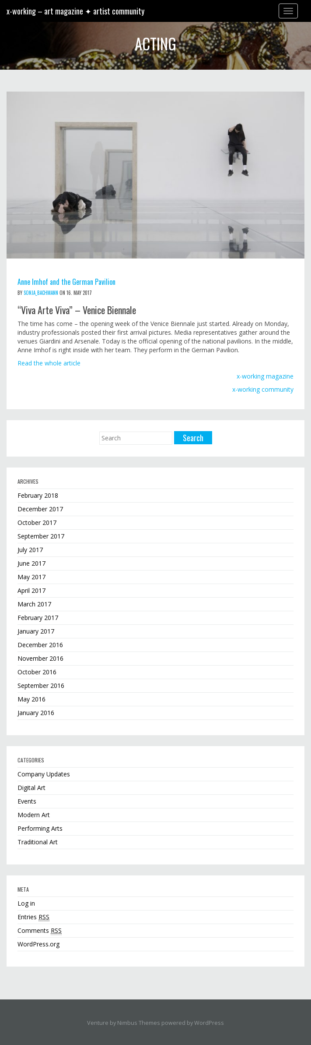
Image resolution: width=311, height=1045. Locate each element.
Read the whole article (48, 363)
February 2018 (37, 495)
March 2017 (34, 604)
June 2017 (31, 563)
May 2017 (31, 577)
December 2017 (40, 509)
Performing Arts (40, 828)
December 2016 (40, 645)
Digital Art (31, 787)
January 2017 (35, 631)
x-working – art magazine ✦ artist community (75, 11)
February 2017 (37, 617)
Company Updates (43, 774)
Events (26, 801)
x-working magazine (265, 376)
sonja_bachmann (41, 292)
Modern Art (33, 815)
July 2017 (30, 550)
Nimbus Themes (138, 1023)
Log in (26, 903)
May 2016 (31, 699)
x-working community (263, 389)
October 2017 (36, 522)
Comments (39, 930)
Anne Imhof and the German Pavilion (66, 281)
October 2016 (36, 672)
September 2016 (40, 685)
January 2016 (35, 712)
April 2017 (31, 590)
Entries (33, 917)
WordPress (209, 1023)
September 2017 (40, 536)
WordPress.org (38, 944)
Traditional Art (37, 842)
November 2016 (40, 658)
